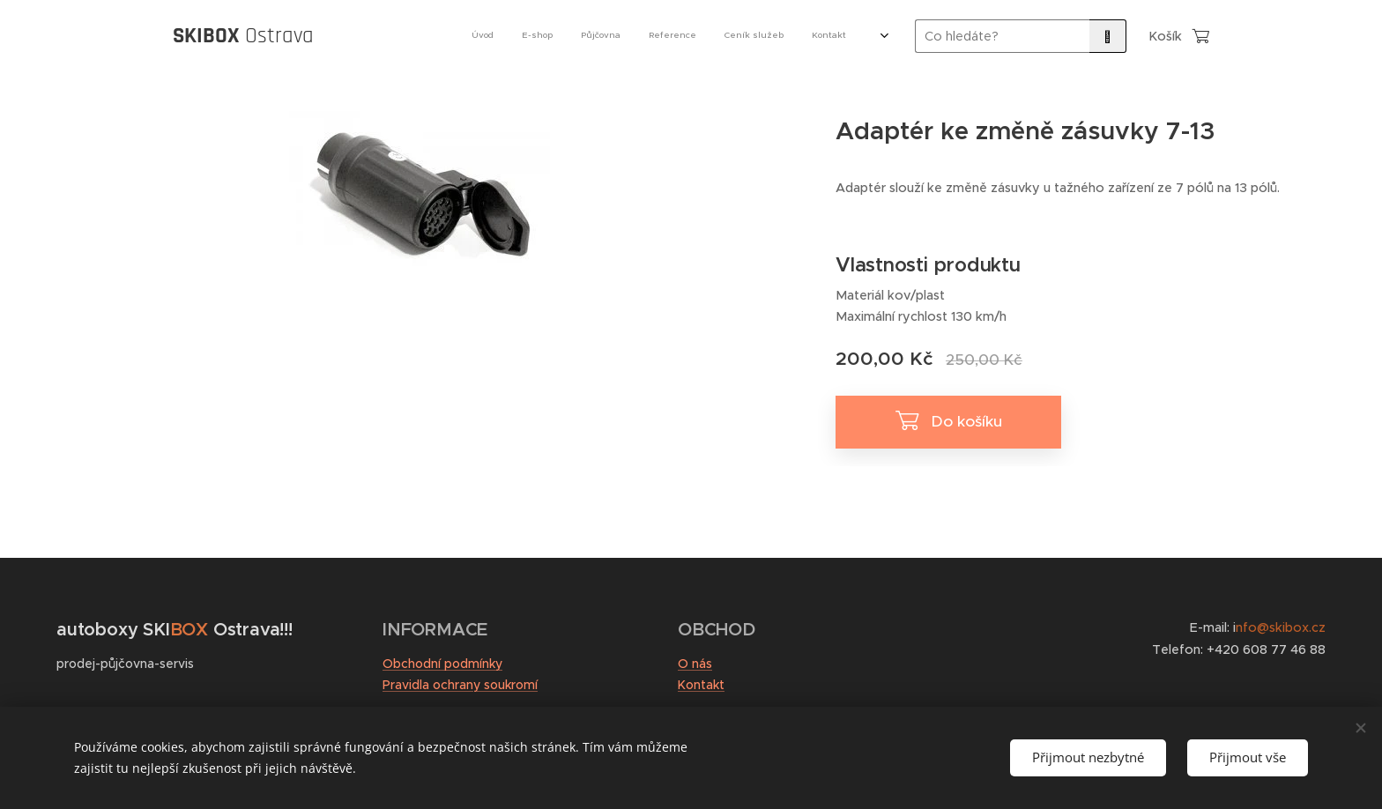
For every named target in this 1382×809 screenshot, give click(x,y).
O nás (695, 664)
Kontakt (701, 685)
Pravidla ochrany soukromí (460, 685)
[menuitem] (662, 36)
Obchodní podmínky (442, 664)
